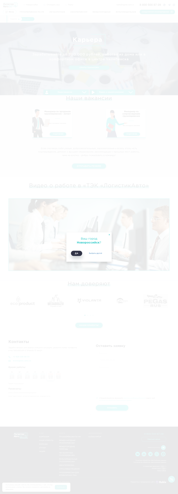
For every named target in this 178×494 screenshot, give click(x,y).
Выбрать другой (95, 253)
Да (76, 253)
